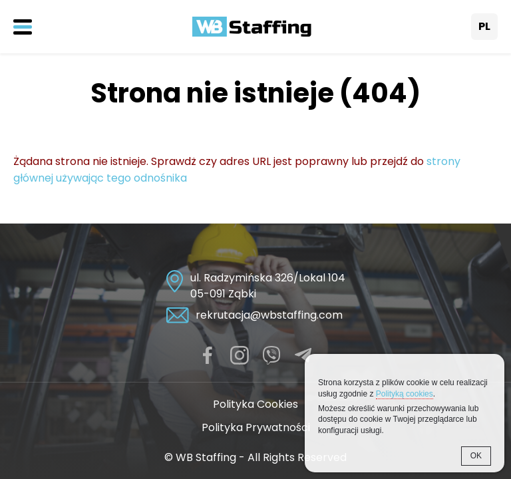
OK (476, 455)
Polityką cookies (404, 394)
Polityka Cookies (255, 404)
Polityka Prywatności (256, 427)
